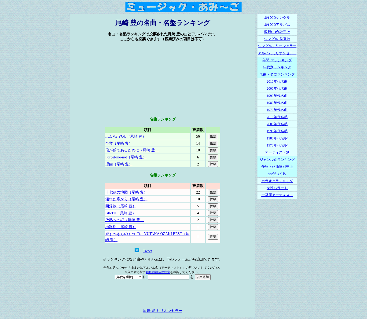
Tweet (147, 251)
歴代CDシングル (277, 17)
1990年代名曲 (277, 96)
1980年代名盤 (277, 138)
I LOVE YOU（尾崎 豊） (125, 136)
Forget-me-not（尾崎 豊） (126, 157)
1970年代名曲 (277, 110)
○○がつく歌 (277, 174)
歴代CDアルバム (277, 24)
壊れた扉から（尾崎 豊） (126, 199)
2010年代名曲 (277, 81)
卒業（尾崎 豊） (118, 143)
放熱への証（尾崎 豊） (124, 220)
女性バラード (277, 188)
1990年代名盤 (277, 131)
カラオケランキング (277, 181)
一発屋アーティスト (277, 195)
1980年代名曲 (277, 103)
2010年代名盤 (277, 117)
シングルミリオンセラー (277, 46)
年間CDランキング (277, 60)
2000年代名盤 (277, 124)
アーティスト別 (277, 152)
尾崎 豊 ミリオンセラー (162, 311)
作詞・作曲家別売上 (277, 167)
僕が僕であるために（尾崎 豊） (132, 150)
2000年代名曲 (277, 88)
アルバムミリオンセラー (277, 53)
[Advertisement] (162, 79)
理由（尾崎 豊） (118, 164)
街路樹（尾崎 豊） (120, 227)
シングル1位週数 (277, 39)
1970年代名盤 (277, 145)
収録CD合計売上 (277, 32)
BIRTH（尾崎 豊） (120, 213)
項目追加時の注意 (158, 272)
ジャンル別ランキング (277, 159)
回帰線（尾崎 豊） (120, 206)
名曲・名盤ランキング (277, 74)
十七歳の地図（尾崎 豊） (126, 192)
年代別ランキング (277, 67)
